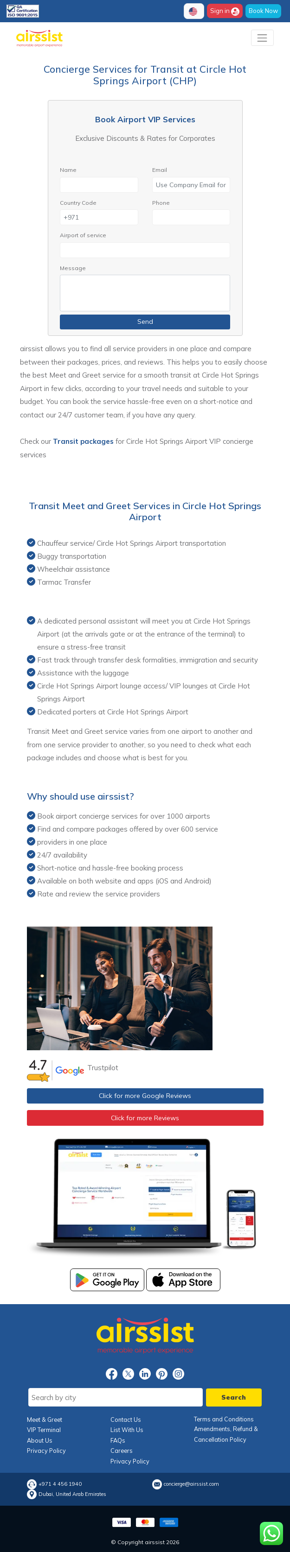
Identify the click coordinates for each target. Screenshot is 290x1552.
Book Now (263, 10)
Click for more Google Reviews (145, 1095)
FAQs (117, 1440)
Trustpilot (102, 1067)
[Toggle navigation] (262, 38)
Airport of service (83, 235)
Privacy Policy (46, 1450)
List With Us (126, 1429)
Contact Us (125, 1419)
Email (159, 169)
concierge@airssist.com (191, 1484)
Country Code (78, 202)
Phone (161, 202)
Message (73, 268)
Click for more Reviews (145, 1118)
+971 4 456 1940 (60, 1484)
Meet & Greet (44, 1419)
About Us (39, 1440)
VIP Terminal (44, 1429)
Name (68, 169)
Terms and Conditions (224, 1419)
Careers (121, 1450)
